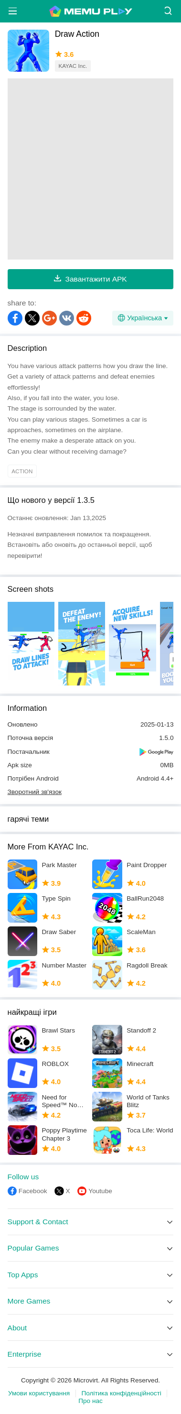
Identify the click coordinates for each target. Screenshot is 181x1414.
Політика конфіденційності (121, 1393)
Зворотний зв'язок (35, 791)
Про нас (90, 1400)
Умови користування (39, 1393)
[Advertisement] (90, 169)
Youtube (100, 1191)
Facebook (33, 1191)
